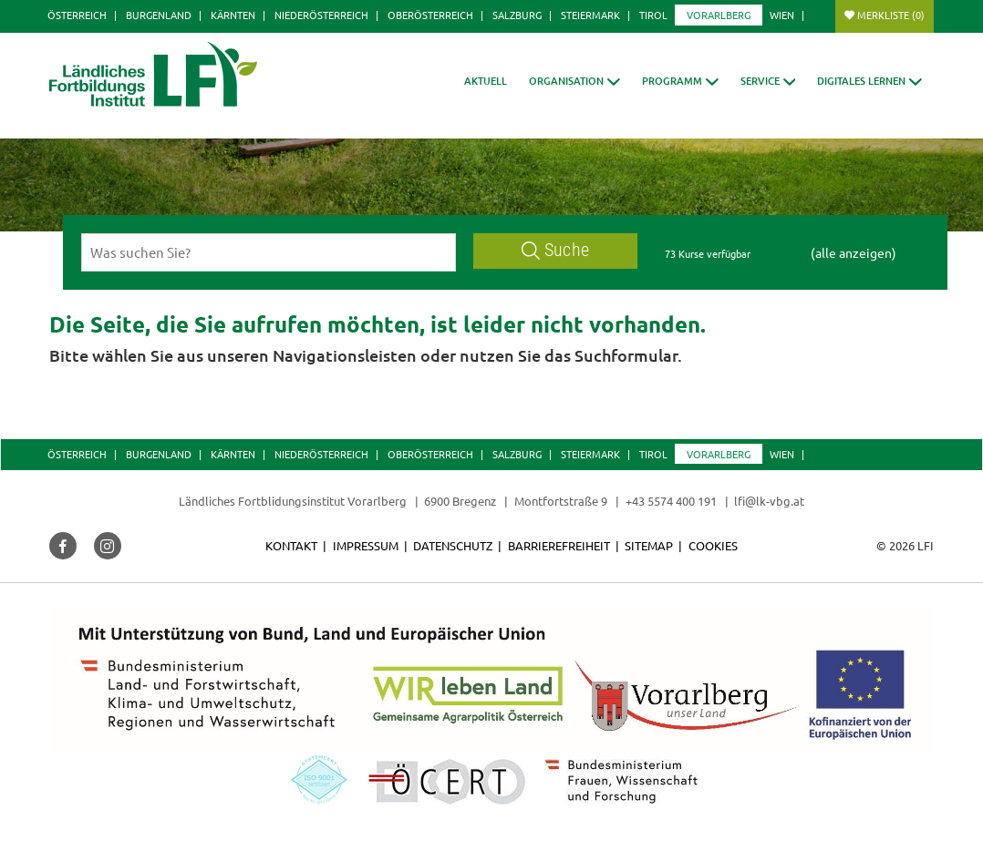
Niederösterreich (321, 14)
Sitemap (649, 545)
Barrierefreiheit (559, 545)
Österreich (77, 14)
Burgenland (158, 14)
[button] (574, 80)
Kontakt (291, 545)
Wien (782, 14)
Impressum (365, 545)
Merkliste (891, 14)
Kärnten (233, 14)
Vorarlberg (718, 14)
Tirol (653, 14)
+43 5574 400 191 (671, 500)
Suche (555, 250)
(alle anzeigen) (853, 252)
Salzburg (517, 14)
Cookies (713, 545)
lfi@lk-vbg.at (769, 500)
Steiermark (590, 14)
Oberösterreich (430, 14)
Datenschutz (452, 545)
